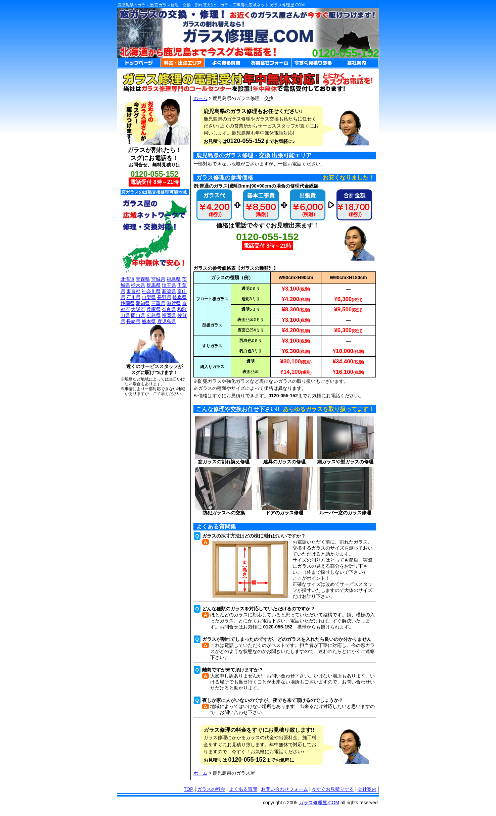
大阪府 (138, 309)
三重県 (158, 303)
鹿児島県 (166, 321)
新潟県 (169, 291)
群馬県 (153, 285)
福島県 (174, 279)
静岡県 (128, 303)
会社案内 (367, 789)
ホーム (200, 98)
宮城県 (158, 279)
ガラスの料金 (211, 789)
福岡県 (169, 315)
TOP (188, 789)
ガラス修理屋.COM (319, 802)
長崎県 (133, 321)
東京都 (133, 291)
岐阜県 (180, 297)
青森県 (143, 279)
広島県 (153, 315)
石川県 (133, 297)
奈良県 (169, 309)
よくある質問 (243, 789)
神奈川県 (151, 291)
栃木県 (138, 285)
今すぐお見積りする (333, 789)
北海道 (128, 279)
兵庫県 (153, 309)
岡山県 (138, 315)
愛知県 (143, 303)
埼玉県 (169, 285)
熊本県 (149, 321)
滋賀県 (174, 303)
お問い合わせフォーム (284, 789)
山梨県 (149, 297)
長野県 (164, 297)
